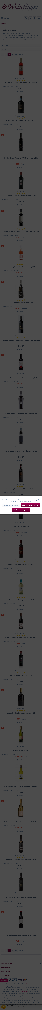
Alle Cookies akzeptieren (21, 510)
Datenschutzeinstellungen (11, 505)
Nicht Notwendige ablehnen (30, 505)
